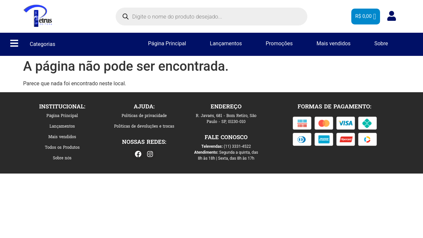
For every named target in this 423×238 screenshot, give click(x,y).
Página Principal (167, 43)
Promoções (279, 43)
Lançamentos (226, 43)
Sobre (381, 43)
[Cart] (365, 16)
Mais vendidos (334, 43)
